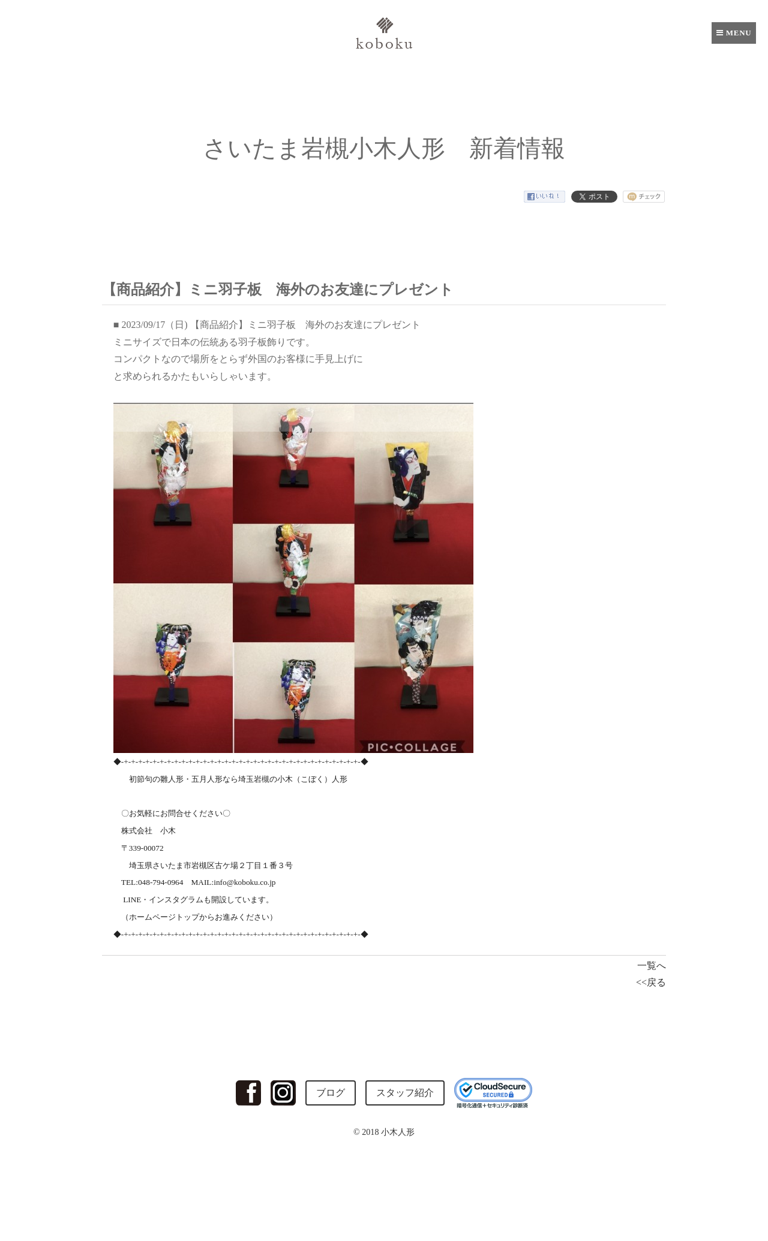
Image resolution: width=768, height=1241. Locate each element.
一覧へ (651, 965)
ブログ (330, 1093)
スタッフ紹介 (405, 1093)
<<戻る (651, 982)
